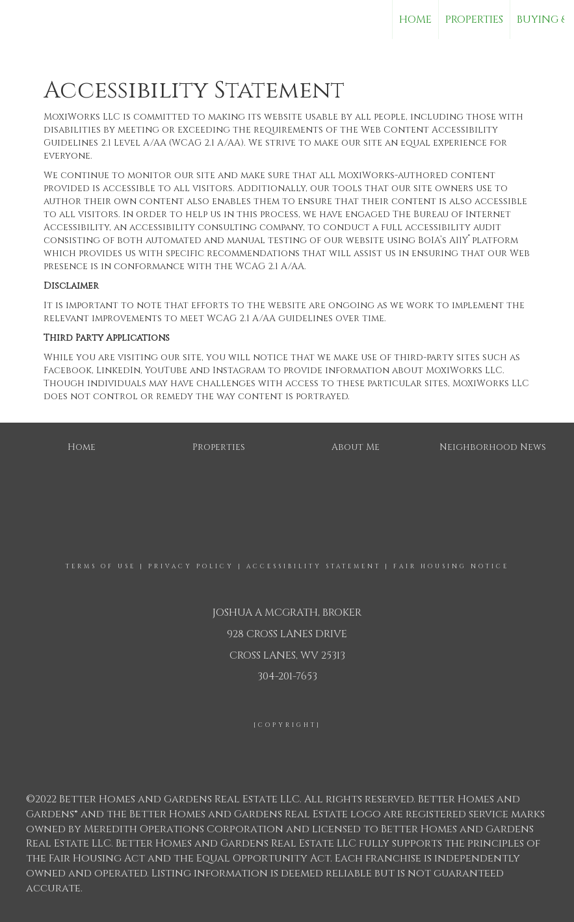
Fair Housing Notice (451, 566)
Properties (474, 19)
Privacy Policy (191, 566)
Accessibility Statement (313, 566)
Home (415, 19)
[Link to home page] (16, 19)
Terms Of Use (101, 566)
